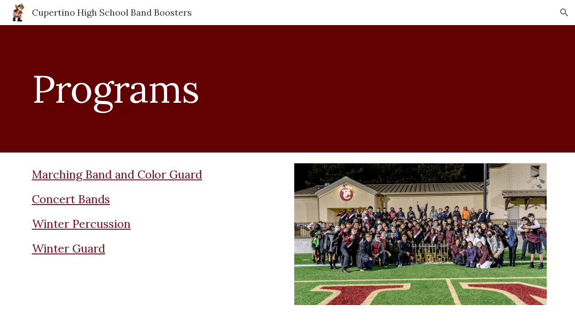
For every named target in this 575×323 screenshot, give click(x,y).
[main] (287, 88)
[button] (564, 12)
